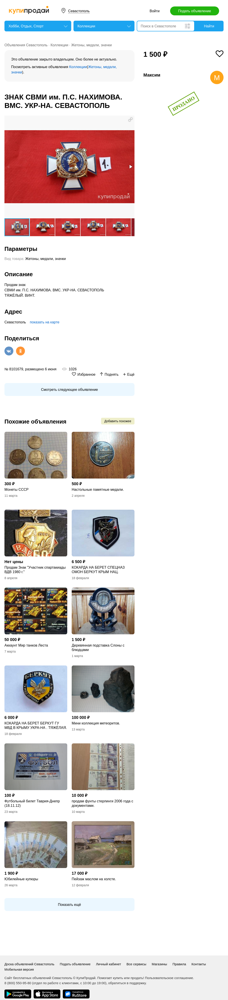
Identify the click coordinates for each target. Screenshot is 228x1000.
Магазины (159, 964)
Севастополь (79, 11)
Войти (155, 11)
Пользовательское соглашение (169, 978)
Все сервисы (136, 964)
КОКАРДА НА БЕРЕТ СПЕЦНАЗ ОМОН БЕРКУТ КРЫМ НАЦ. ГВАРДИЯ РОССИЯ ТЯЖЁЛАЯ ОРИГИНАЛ (98, 570)
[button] (130, 119)
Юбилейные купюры (21, 879)
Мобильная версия (19, 969)
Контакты (198, 964)
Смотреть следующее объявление (69, 389)
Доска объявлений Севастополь (29, 964)
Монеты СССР (16, 489)
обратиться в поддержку (127, 983)
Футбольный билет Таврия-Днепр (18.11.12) (32, 803)
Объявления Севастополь (26, 45)
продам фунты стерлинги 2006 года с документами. (102, 803)
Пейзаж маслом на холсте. (94, 879)
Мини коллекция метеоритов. (96, 723)
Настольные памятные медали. (98, 489)
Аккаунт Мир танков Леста (26, 645)
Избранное (86, 374)
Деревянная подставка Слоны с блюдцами (98, 647)
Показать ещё (69, 905)
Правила (179, 964)
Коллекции (59, 45)
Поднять (112, 374)
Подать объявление (194, 11)
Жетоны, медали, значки (91, 45)
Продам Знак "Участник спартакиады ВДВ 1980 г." (35, 570)
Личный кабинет (108, 964)
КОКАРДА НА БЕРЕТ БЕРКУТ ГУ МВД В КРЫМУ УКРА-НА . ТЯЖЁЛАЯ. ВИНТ (35, 725)
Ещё (130, 374)
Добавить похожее (117, 421)
